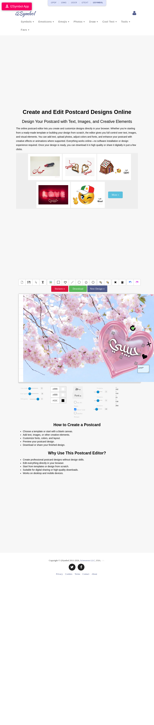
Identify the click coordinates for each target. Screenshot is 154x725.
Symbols (27, 21)
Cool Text (109, 21)
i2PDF (54, 3)
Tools (125, 21)
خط (78, 389)
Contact (85, 574)
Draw (93, 21)
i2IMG (64, 3)
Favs (25, 29)
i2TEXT (85, 3)
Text (143, 369)
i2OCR (74, 3)
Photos (79, 21)
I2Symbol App (17, 6)
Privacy (59, 574)
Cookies (68, 574)
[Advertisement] (45, 74)
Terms (77, 574)
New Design (97, 288)
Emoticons (46, 21)
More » (115, 194)
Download (78, 288)
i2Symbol (23, 13)
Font (78, 396)
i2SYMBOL (98, 3)
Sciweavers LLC (87, 560)
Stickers (60, 288)
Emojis (63, 21)
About (94, 574)
